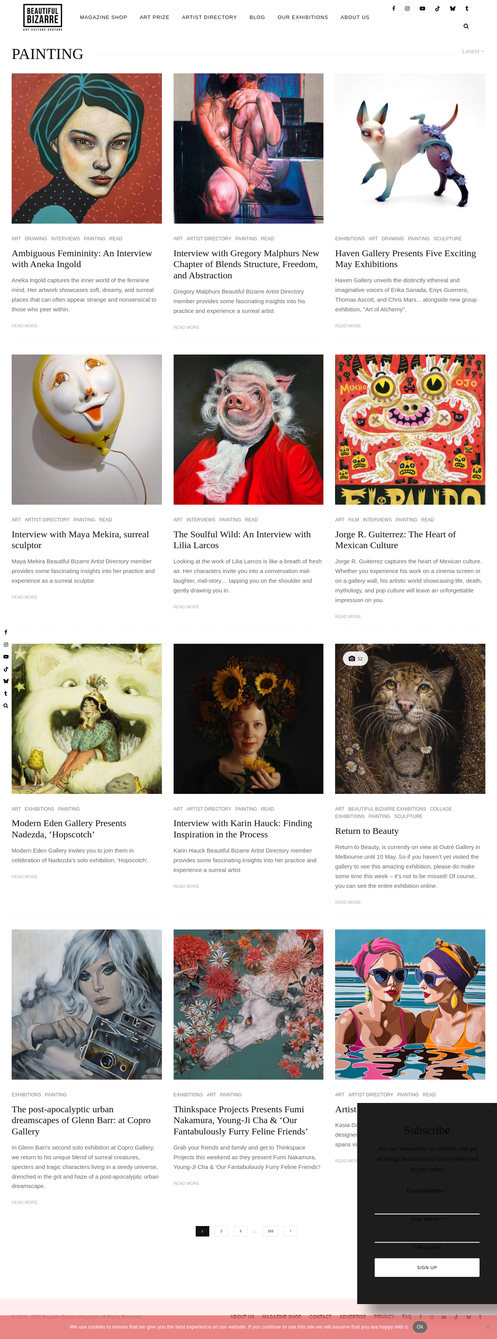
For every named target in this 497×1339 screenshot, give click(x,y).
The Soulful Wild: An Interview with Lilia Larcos (242, 540)
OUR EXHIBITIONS (303, 17)
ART (16, 238)
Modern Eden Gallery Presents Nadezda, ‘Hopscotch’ (69, 828)
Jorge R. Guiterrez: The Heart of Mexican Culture (395, 540)
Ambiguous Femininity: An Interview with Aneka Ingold (82, 258)
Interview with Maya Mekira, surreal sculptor (80, 540)
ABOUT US (355, 17)
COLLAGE (441, 809)
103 (270, 1231)
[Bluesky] (453, 8)
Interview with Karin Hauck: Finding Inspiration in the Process (243, 828)
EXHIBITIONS (350, 238)
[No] (487, 1327)
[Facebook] (394, 8)
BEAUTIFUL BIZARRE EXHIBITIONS (387, 809)
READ (115, 238)
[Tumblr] (467, 8)
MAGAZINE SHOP (103, 17)
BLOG (257, 17)
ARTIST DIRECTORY (209, 17)
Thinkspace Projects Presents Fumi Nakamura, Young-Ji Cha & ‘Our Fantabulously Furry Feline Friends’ (241, 1120)
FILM (353, 520)
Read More (25, 325)
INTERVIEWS (65, 238)
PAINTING (95, 238)
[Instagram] (407, 8)
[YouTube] (422, 8)
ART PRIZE (155, 17)
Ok (420, 1327)
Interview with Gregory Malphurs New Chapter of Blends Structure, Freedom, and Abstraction (247, 264)
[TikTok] (437, 8)
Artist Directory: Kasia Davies (392, 1109)
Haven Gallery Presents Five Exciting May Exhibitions (405, 258)
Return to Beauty (367, 831)
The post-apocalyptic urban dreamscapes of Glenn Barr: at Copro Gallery (81, 1120)
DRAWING (36, 238)
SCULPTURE (448, 238)
